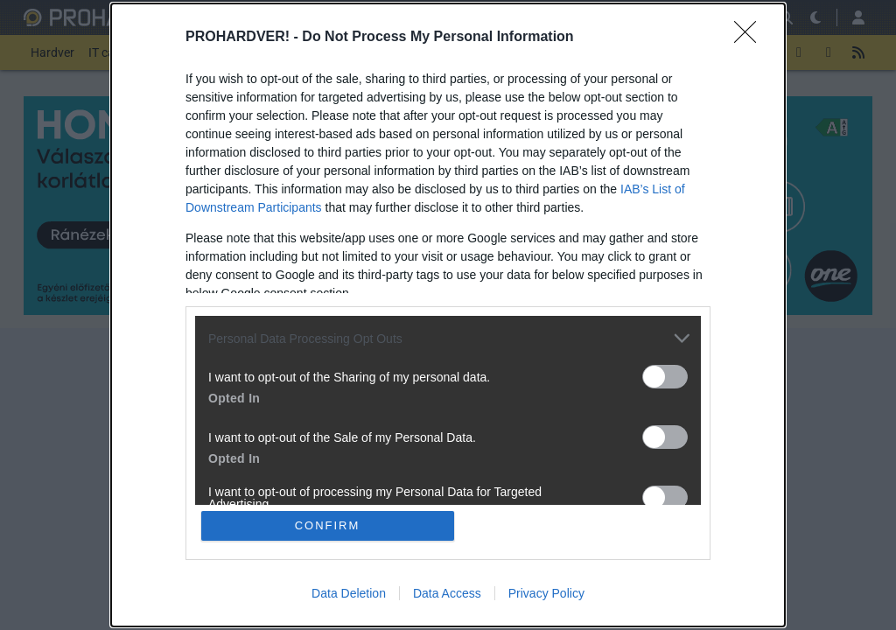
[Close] (750, 37)
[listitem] (448, 338)
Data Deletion (349, 593)
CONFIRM (327, 525)
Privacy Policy (546, 593)
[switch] (665, 376)
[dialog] (448, 315)
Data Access (447, 593)
